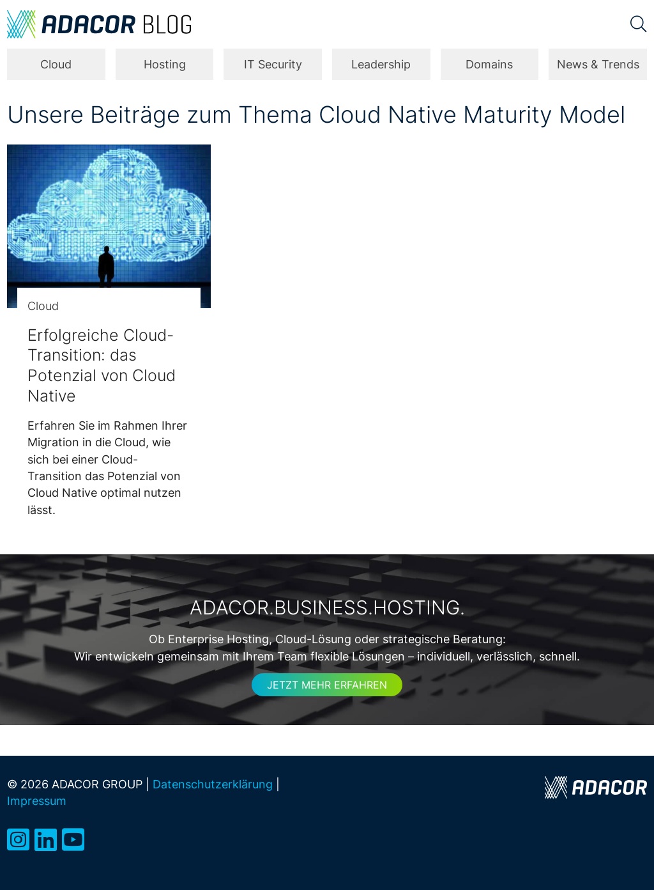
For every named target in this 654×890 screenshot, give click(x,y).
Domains (489, 64)
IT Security (273, 64)
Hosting (165, 64)
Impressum (36, 801)
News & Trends (598, 64)
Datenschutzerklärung (213, 784)
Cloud (56, 64)
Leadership (381, 64)
